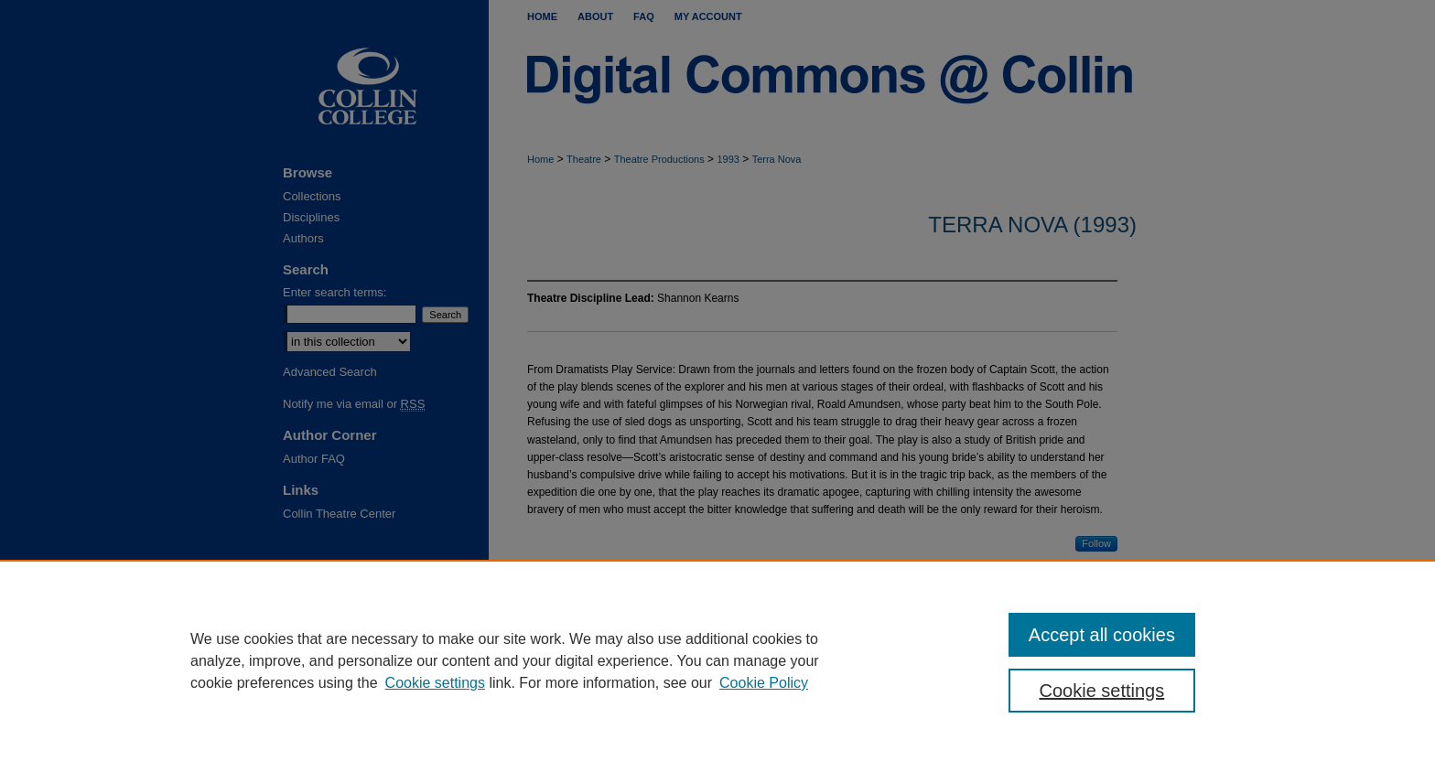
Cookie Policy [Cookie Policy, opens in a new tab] (763, 683)
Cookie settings (435, 683)
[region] (717, 660)
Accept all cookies (1102, 635)
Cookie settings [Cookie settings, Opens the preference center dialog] (1102, 691)
